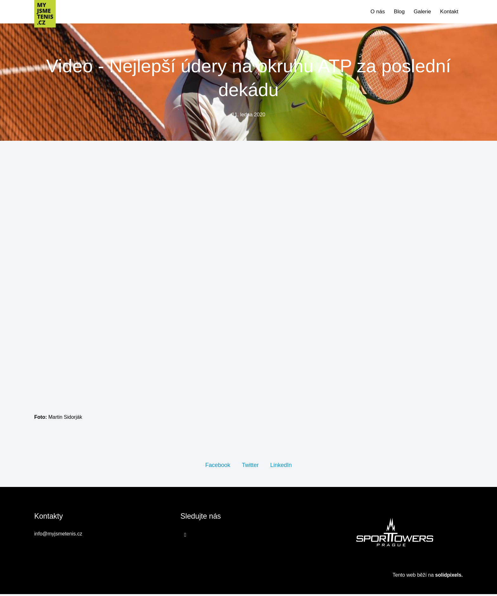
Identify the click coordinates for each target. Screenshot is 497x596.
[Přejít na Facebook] (185, 536)
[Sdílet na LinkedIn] (281, 466)
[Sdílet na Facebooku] (217, 466)
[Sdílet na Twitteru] (250, 466)
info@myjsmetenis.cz (58, 535)
